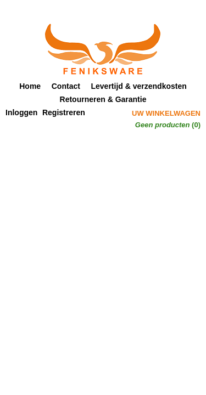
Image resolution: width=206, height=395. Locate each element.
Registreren (63, 112)
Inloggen (21, 112)
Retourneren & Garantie (103, 99)
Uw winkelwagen (166, 113)
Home (30, 86)
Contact (66, 86)
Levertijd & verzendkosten (139, 86)
